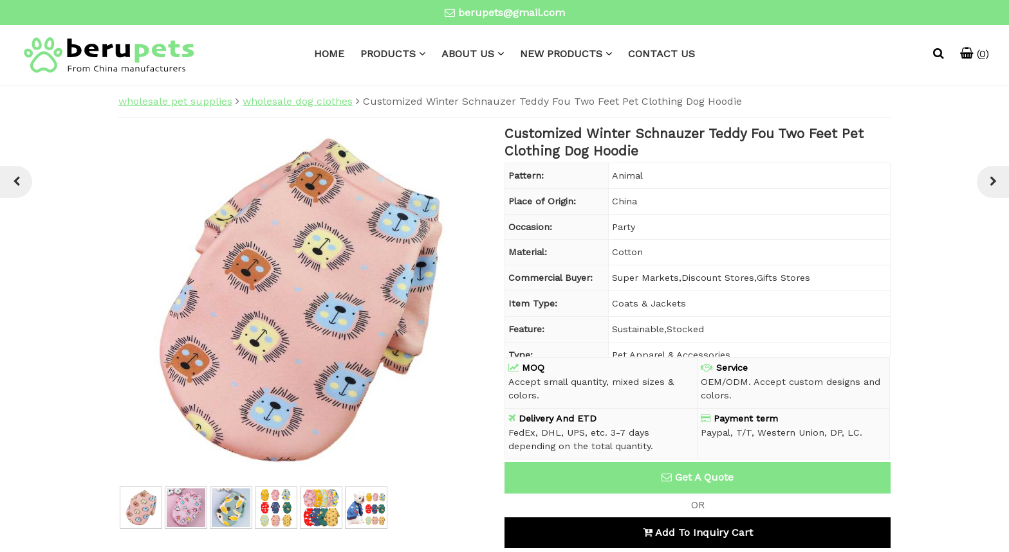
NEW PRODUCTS (561, 54)
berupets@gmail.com (511, 12)
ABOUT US (467, 54)
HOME (329, 54)
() (974, 54)
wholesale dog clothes (298, 101)
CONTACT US (661, 54)
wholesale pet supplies (175, 101)
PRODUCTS (388, 54)
